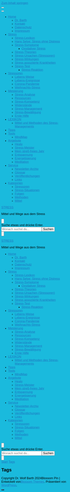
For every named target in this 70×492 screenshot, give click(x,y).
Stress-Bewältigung (28, 112)
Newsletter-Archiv (27, 169)
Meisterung (15, 91)
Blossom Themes (32, 481)
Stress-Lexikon (25, 38)
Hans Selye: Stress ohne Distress (37, 41)
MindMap (21, 137)
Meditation (22, 162)
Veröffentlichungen (27, 176)
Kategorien (15, 183)
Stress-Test (22, 66)
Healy (19, 144)
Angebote (14, 140)
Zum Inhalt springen (14, 3)
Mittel (18, 200)
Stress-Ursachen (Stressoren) (35, 55)
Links (18, 179)
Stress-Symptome (27, 45)
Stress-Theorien (25, 52)
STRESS (7, 207)
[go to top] (2, 489)
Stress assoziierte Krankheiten (35, 62)
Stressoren (15, 73)
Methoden (21, 197)
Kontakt (20, 23)
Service (13, 165)
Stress (12, 34)
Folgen (19, 193)
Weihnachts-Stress (27, 87)
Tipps (11, 130)
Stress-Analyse (25, 94)
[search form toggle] (2, 221)
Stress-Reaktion (32, 69)
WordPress (8, 485)
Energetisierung (25, 158)
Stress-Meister (24, 147)
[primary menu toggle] (2, 7)
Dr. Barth (21, 20)
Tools (11, 133)
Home (12, 16)
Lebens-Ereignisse (27, 80)
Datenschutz (23, 27)
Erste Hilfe (22, 116)
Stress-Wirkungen (27, 59)
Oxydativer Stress (33, 48)
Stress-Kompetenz (27, 101)
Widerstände (23, 105)
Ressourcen (23, 98)
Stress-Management (28, 108)
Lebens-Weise (24, 77)
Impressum (22, 31)
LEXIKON (14, 119)
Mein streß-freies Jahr (29, 151)
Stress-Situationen (27, 190)
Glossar (20, 172)
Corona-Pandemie (27, 84)
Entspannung (24, 154)
